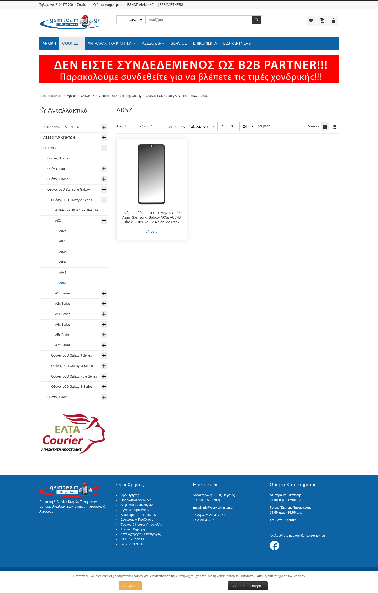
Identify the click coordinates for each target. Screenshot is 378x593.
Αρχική (71, 96)
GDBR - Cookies (132, 539)
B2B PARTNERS (132, 544)
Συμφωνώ (130, 586)
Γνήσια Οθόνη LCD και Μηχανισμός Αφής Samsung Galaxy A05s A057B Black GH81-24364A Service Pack (151, 217)
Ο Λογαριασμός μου (107, 5)
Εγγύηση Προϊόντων (135, 510)
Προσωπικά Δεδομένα (136, 500)
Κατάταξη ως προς (172, 126)
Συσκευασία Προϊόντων (137, 519)
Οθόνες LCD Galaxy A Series (166, 96)
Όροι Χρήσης (130, 495)
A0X (194, 96)
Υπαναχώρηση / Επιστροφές (141, 534)
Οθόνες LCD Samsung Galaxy (120, 96)
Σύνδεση (83, 5)
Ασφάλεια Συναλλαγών (137, 505)
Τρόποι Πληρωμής (133, 529)
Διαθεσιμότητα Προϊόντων (139, 515)
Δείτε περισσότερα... (247, 586)
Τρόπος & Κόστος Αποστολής (141, 524)
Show (235, 126)
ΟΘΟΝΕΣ (87, 96)
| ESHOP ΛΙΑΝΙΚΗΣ (139, 5)
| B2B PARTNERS (170, 5)
